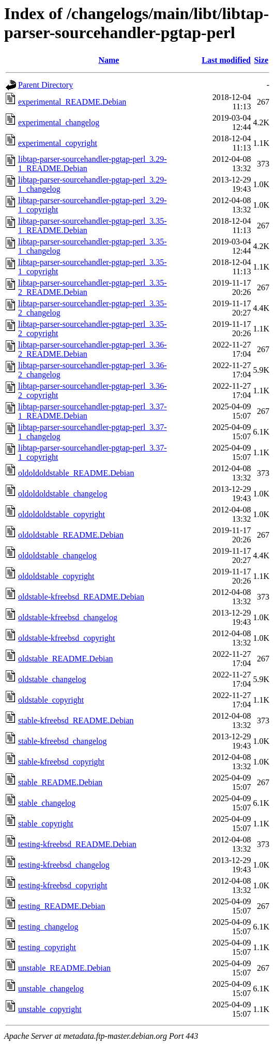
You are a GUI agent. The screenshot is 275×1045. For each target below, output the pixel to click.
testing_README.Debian (61, 906)
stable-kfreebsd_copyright (61, 761)
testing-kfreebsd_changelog (64, 864)
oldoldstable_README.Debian (71, 534)
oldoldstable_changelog (57, 555)
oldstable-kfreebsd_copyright (66, 638)
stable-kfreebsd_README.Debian (76, 720)
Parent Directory (45, 84)
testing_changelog (48, 926)
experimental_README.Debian (72, 101)
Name (108, 60)
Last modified (226, 60)
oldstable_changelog (52, 679)
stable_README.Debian (60, 782)
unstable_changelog (51, 988)
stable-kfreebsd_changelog (62, 741)
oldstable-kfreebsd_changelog (67, 617)
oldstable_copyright (51, 699)
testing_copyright (47, 947)
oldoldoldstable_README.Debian (76, 473)
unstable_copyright (50, 1009)
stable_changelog (46, 803)
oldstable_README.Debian (65, 658)
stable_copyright (45, 823)
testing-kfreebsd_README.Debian (77, 844)
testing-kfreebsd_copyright (62, 885)
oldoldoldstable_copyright (61, 514)
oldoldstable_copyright (56, 576)
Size (261, 60)
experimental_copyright (57, 143)
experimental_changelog (58, 122)
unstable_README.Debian (64, 968)
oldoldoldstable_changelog (62, 493)
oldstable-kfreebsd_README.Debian (81, 596)
